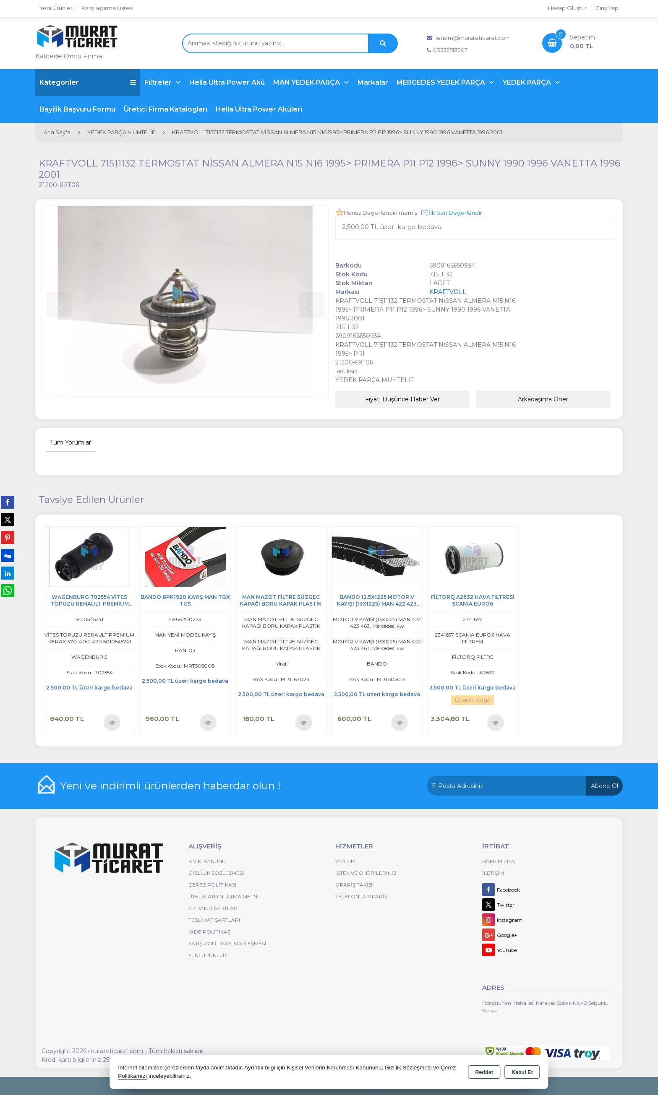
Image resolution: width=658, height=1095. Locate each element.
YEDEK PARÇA (528, 82)
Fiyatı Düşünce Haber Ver (402, 399)
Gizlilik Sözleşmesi (216, 873)
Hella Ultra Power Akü (227, 82)
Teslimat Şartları (214, 920)
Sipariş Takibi (354, 885)
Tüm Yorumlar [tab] (70, 442)
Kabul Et (522, 1072)
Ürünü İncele (112, 722)
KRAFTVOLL (447, 292)
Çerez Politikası (212, 885)
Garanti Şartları (213, 908)
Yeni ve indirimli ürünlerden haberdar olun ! (170, 785)
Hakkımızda (498, 861)
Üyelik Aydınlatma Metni (223, 896)
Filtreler (158, 82)
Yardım (345, 861)
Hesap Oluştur (567, 8)
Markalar (373, 82)
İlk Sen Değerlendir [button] (451, 213)
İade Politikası (210, 932)
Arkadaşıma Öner (543, 399)
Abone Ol (604, 786)
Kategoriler (87, 82)
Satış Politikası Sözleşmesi (227, 943)
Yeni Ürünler (207, 955)
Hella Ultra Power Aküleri (259, 109)
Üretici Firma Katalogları (165, 109)
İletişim (493, 873)
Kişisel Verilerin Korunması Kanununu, (335, 1067)
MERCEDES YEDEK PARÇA (442, 82)
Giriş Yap (607, 8)
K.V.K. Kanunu (207, 861)
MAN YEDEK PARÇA (307, 82)
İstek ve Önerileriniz (366, 873)
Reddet (484, 1072)
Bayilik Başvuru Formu (77, 109)
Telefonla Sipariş (361, 896)
